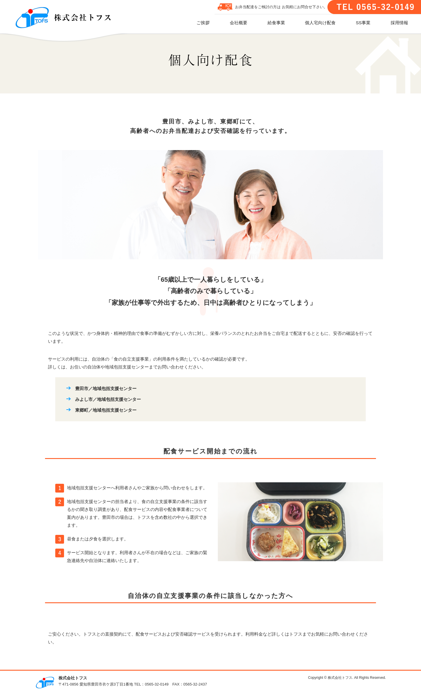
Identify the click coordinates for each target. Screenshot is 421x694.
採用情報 (399, 22)
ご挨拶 (203, 22)
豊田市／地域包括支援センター (106, 388)
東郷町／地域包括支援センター (106, 410)
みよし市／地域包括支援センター (108, 399)
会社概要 (238, 22)
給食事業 (276, 22)
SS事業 (363, 22)
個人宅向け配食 (320, 22)
